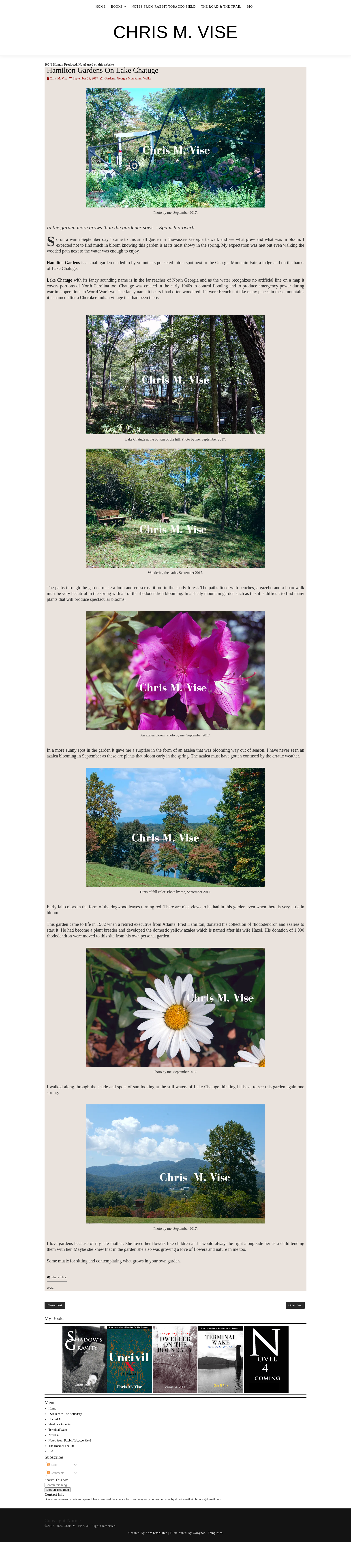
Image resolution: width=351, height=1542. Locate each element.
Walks (147, 78)
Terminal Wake (58, 1429)
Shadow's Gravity (60, 1424)
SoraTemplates (156, 1533)
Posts (52, 1465)
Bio (250, 6)
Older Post (295, 1305)
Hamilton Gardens (63, 262)
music (63, 1260)
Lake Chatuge (59, 280)
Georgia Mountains (129, 78)
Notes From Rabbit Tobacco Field (163, 6)
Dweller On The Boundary (65, 1414)
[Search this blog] (64, 1485)
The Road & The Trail (221, 6)
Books (117, 6)
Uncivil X (55, 1419)
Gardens (110, 78)
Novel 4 (54, 1435)
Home (101, 6)
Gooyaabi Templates (208, 1533)
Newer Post (54, 1305)
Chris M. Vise (175, 32)
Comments (55, 1473)
